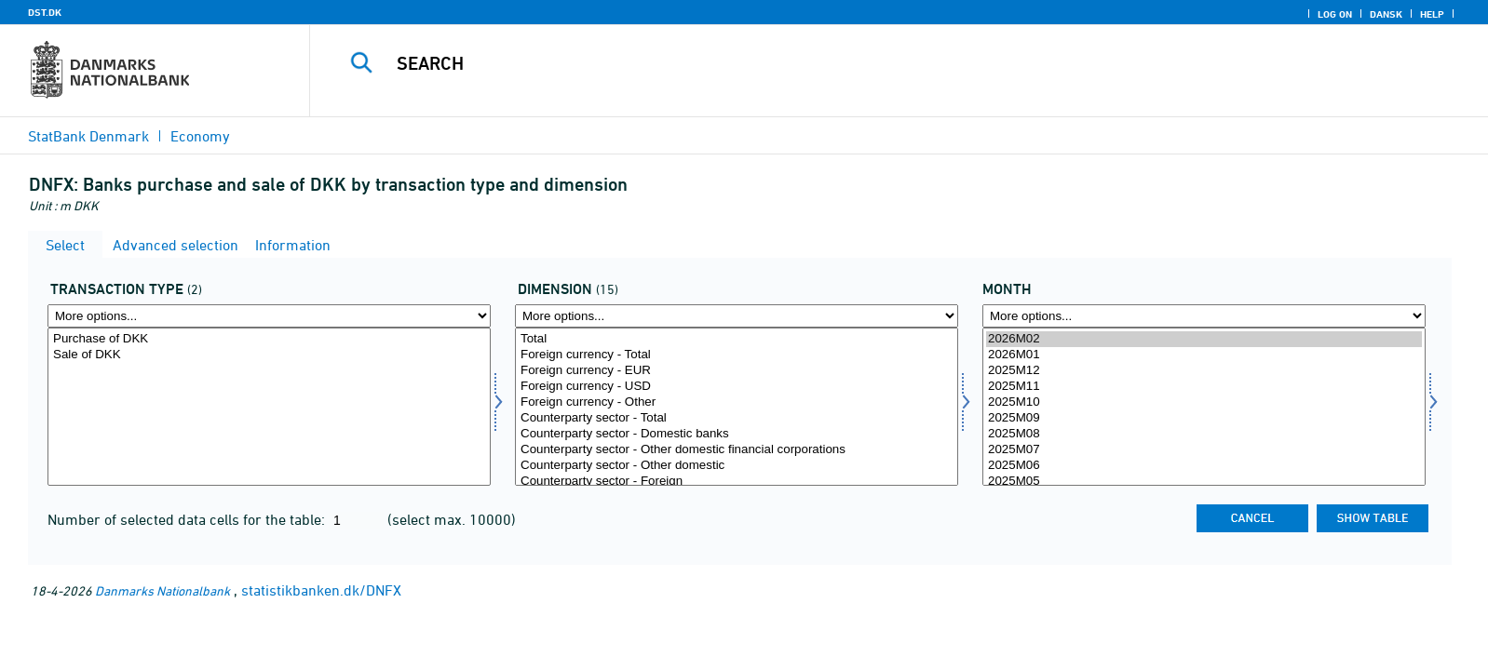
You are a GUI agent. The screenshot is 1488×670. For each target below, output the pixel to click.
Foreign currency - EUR (736, 371)
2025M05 (1204, 481)
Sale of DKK (269, 355)
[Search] (854, 63)
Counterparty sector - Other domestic (736, 466)
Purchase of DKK (269, 339)
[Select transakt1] (269, 407)
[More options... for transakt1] (269, 316)
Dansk (1386, 13)
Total (736, 339)
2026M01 (1204, 355)
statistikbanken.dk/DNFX (321, 590)
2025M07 (1204, 450)
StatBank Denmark (88, 135)
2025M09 (1204, 418)
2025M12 (1204, 371)
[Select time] (1204, 407)
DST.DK (44, 12)
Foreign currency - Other (736, 402)
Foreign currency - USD (736, 387)
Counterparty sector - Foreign (736, 481)
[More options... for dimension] (736, 316)
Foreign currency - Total (736, 355)
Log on (1335, 13)
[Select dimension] (736, 407)
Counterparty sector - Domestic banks (736, 434)
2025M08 (1204, 434)
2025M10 (1204, 402)
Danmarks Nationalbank (162, 590)
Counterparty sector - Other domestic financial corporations (736, 450)
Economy (200, 135)
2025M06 (1204, 466)
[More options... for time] (1204, 316)
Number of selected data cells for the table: (188, 519)
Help (1432, 13)
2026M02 (1204, 339)
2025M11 (1204, 387)
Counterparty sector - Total (736, 418)
